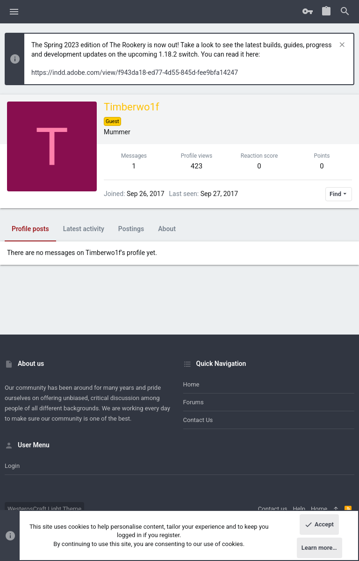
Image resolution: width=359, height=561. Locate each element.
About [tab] (167, 229)
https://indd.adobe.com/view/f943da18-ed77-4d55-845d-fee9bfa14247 (134, 72)
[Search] (345, 12)
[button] (14, 11)
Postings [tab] (131, 229)
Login (12, 465)
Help (299, 508)
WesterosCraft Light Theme (44, 508)
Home (191, 384)
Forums (193, 402)
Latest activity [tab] (83, 229)
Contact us (198, 419)
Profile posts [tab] (30, 229)
